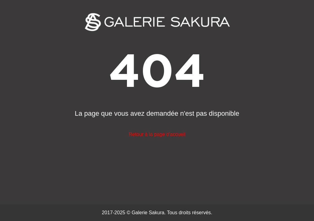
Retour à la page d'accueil (157, 134)
